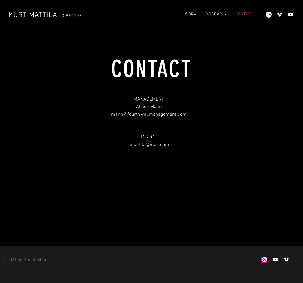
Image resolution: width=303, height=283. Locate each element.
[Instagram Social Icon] (264, 260)
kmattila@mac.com (148, 145)
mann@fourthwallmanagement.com (149, 114)
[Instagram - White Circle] (269, 15)
